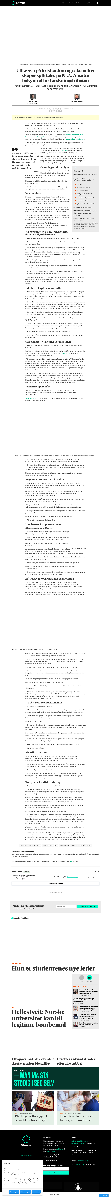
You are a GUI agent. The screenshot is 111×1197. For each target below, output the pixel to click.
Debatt (71, 4)
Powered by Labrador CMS (55, 1194)
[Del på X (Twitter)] (53, 110)
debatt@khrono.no (77, 1143)
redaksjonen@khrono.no (79, 1141)
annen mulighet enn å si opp (75, 139)
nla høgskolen (64, 845)
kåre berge (23, 845)
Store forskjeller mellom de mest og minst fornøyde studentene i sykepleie (88, 1008)
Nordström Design (83, 1160)
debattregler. (51, 1151)
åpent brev (64, 150)
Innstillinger (104, 1195)
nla (56, 845)
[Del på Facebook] (50, 110)
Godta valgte (25, 1192)
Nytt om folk (87, 4)
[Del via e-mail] (60, 110)
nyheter (88, 845)
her (71, 861)
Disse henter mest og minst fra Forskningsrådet (88, 1024)
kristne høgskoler (35, 845)
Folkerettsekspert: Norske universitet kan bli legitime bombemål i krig (88, 991)
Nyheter (64, 4)
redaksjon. (60, 1149)
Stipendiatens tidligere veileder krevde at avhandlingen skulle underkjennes (84, 1000)
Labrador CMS (80, 1164)
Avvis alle (36, 1192)
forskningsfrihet (48, 845)
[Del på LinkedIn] (57, 110)
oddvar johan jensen (77, 845)
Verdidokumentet (31, 398)
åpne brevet (66, 353)
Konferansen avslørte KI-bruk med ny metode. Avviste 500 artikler (87, 1016)
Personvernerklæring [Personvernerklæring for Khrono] (26, 1155)
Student (78, 4)
